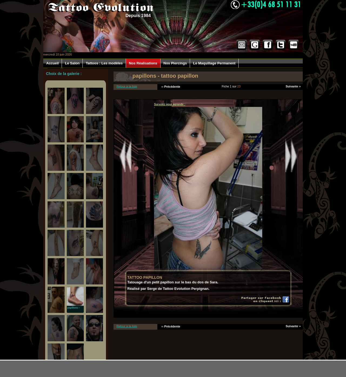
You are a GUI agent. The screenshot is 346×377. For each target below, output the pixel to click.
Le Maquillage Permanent (214, 63)
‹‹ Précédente (170, 86)
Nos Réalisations (143, 63)
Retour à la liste (127, 86)
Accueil (52, 63)
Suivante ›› (293, 86)
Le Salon (72, 63)
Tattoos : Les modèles (104, 63)
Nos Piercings (175, 63)
